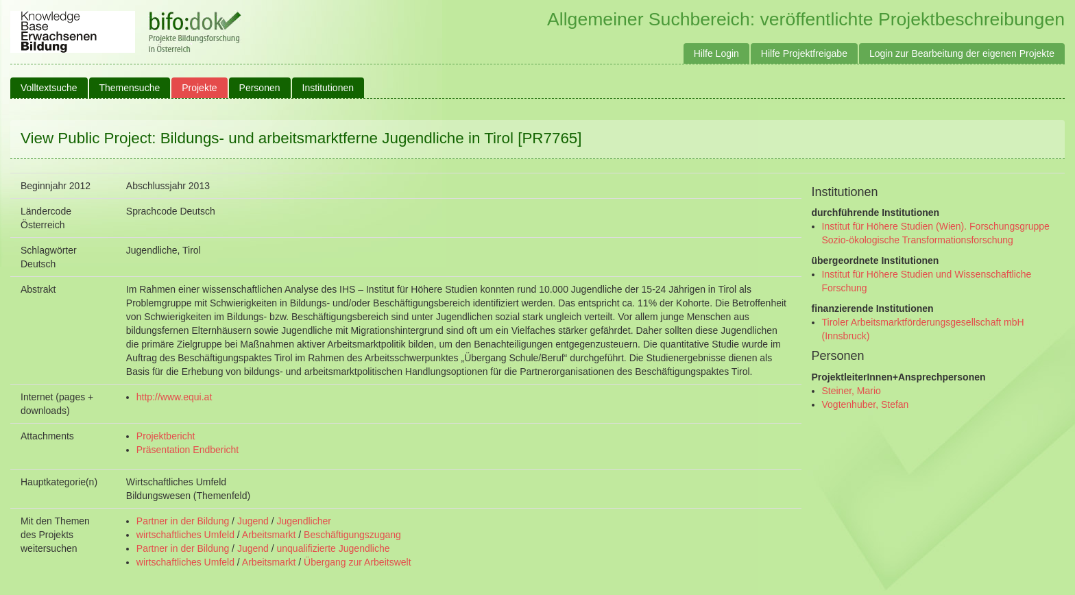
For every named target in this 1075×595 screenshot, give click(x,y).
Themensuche (129, 87)
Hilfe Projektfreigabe (804, 53)
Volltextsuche (49, 87)
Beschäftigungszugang (352, 534)
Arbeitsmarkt (269, 534)
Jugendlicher (304, 520)
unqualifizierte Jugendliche (333, 548)
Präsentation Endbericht (187, 449)
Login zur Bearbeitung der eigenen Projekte (961, 53)
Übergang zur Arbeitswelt (357, 562)
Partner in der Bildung (182, 520)
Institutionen (328, 87)
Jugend (253, 520)
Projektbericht (165, 435)
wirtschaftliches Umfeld (185, 534)
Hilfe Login (716, 53)
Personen (259, 87)
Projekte (199, 87)
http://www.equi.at (174, 396)
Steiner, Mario (851, 390)
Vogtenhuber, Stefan (865, 404)
